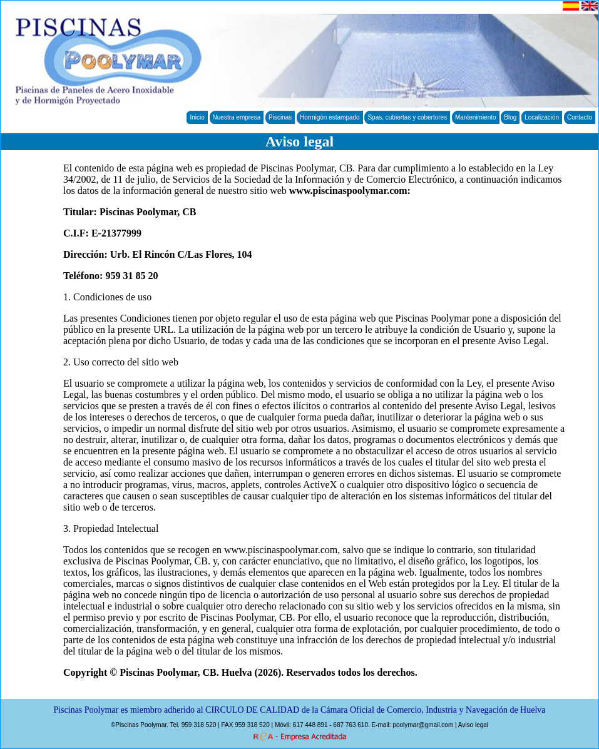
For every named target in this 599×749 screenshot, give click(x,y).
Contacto (579, 117)
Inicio (197, 117)
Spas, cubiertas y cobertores (407, 117)
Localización (542, 117)
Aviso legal (473, 724)
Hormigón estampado (330, 117)
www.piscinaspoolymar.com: (350, 190)
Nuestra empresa (237, 117)
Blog (510, 117)
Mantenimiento (475, 117)
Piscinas (280, 117)
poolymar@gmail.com (422, 724)
